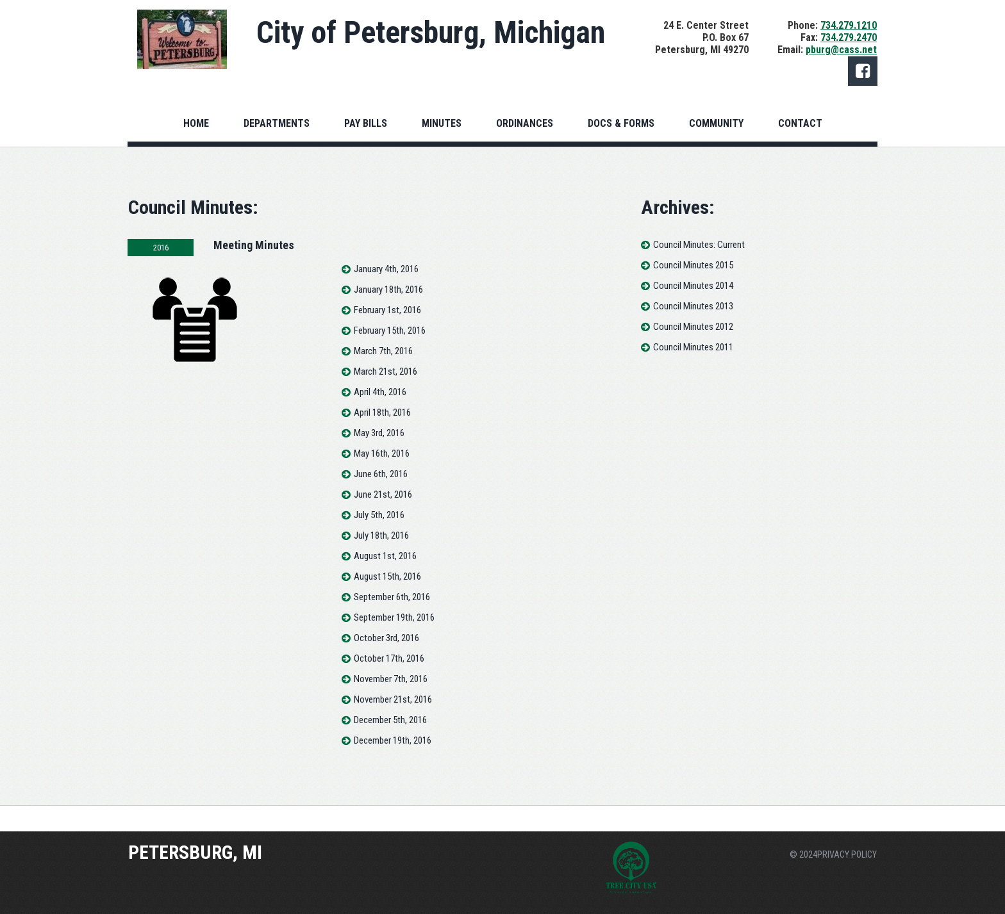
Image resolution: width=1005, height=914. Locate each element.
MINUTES (441, 123)
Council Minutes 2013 (699, 306)
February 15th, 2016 (390, 342)
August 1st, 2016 (385, 568)
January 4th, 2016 (386, 281)
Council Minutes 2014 (699, 285)
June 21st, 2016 (383, 506)
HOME (196, 123)
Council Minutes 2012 (699, 326)
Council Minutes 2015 (699, 265)
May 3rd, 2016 (379, 445)
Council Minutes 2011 (699, 347)
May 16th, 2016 (382, 465)
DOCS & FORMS (621, 123)
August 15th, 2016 (387, 588)
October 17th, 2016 (389, 670)
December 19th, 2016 (392, 752)
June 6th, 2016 (381, 486)
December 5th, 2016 (390, 732)
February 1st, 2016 (387, 322)
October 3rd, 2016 (386, 650)
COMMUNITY (716, 123)
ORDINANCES (524, 123)
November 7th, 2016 (391, 691)
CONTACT (800, 123)
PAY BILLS (365, 123)
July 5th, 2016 (379, 527)
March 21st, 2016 (385, 383)
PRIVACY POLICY (847, 854)
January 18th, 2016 (388, 301)
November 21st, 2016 (393, 711)
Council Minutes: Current (705, 244)
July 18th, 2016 (381, 547)
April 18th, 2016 (382, 424)
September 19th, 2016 (394, 629)
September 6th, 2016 (392, 609)
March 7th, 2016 (383, 363)
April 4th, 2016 (380, 404)
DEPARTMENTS (277, 123)
